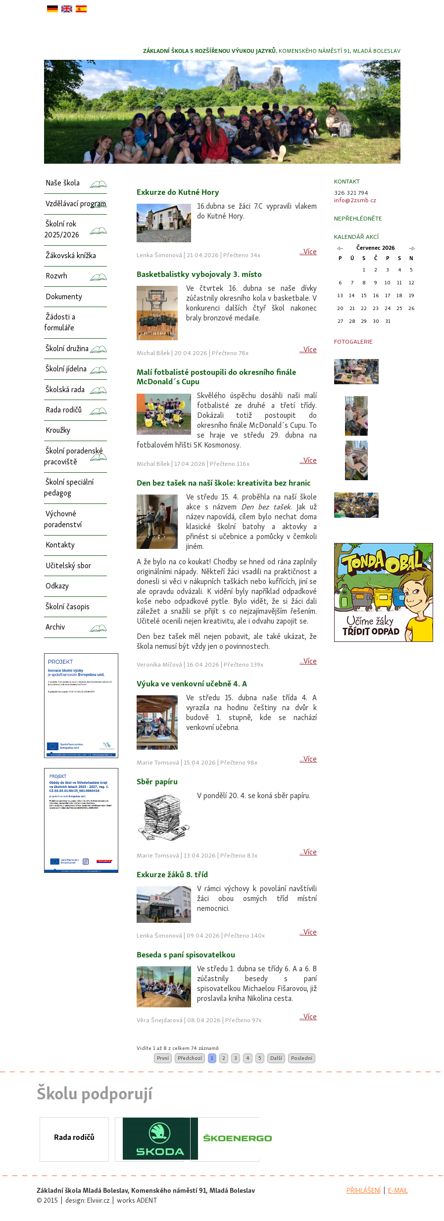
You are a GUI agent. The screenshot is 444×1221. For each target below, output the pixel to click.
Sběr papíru (157, 782)
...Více (308, 252)
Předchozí (190, 1058)
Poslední (301, 1058)
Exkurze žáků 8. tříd (172, 875)
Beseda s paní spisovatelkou (186, 955)
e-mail (398, 1191)
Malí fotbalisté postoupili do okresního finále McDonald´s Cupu (216, 378)
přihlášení (363, 1191)
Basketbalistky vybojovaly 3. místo (199, 275)
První (163, 1058)
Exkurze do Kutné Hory (178, 193)
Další (276, 1058)
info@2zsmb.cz (355, 200)
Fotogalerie (353, 342)
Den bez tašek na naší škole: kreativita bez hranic (224, 484)
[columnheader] (227, 183)
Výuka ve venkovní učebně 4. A (192, 684)
